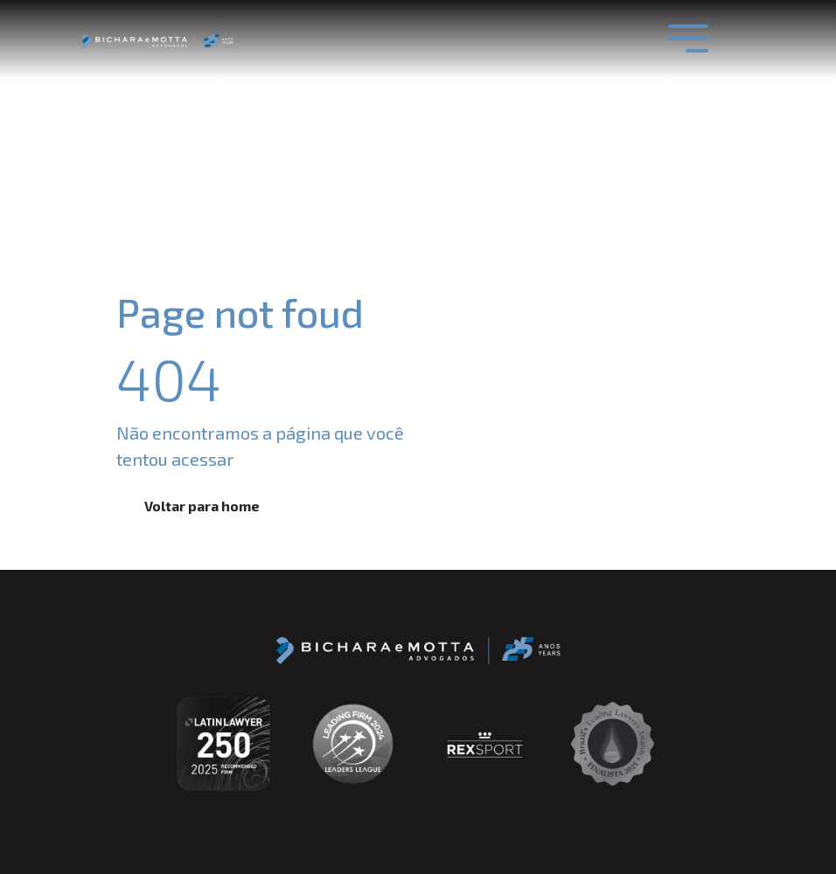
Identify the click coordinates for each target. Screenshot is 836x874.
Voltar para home (202, 505)
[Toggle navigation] (688, 38)
